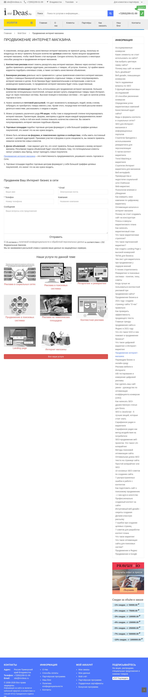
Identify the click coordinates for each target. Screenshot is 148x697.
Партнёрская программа (53, 676)
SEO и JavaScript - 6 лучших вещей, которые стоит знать (126, 415)
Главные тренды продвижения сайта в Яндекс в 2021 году (125, 325)
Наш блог (118, 24)
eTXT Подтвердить (120, 678)
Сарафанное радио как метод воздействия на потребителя (126, 432)
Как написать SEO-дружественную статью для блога (126, 404)
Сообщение (9, 207)
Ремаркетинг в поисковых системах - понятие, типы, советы (127, 276)
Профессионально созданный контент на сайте (125, 502)
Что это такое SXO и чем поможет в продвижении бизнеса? (127, 335)
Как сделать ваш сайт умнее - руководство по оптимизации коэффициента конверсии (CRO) (127, 391)
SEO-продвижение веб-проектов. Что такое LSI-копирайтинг (126, 443)
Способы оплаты (50, 673)
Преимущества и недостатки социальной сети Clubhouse (126, 179)
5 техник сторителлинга (126, 269)
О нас (56, 24)
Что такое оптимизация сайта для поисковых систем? (126, 543)
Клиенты (70, 23)
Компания (62, 197)
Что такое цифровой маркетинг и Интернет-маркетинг (126, 346)
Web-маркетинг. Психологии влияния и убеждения (125, 189)
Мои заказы (83, 669)
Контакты (136, 23)
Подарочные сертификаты (90, 683)
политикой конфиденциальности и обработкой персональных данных (51, 242)
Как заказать (103, 24)
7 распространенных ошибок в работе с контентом (125, 481)
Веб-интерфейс (122, 172)
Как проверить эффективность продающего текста (124, 314)
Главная (43, 23)
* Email (61, 188)
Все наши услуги (56, 356)
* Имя (6, 188)
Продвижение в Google (126, 554)
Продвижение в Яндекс (126, 550)
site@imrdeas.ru (13, 2)
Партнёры (86, 23)
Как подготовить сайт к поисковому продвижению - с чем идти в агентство (127, 491)
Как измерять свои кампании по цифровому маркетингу (127, 200)
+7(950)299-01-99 (33, 2)
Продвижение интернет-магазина (19, 156)
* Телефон (9, 197)
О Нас (45, 669)
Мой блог (22, 33)
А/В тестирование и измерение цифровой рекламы (125, 377)
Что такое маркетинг (125, 536)
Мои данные (84, 673)
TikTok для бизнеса (124, 256)
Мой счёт (82, 676)
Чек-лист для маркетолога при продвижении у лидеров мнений (127, 262)
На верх (144, 689)
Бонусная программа (88, 687)
